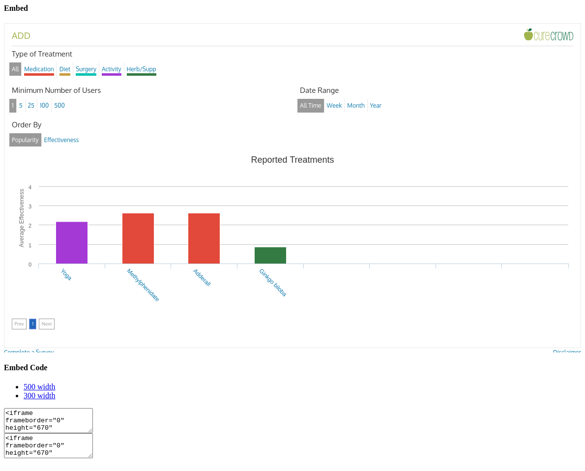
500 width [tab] (39, 387)
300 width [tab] (39, 395)
